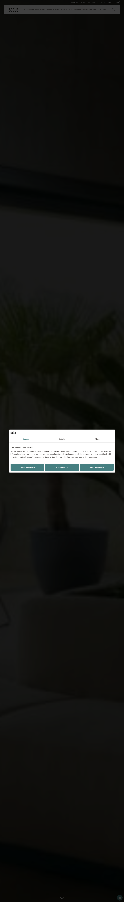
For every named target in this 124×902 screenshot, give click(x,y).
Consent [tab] (26, 439)
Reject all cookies (27, 467)
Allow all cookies (97, 467)
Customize (62, 467)
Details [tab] (62, 439)
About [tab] (97, 439)
